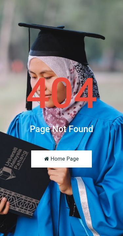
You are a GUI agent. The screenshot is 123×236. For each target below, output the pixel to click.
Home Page (61, 159)
